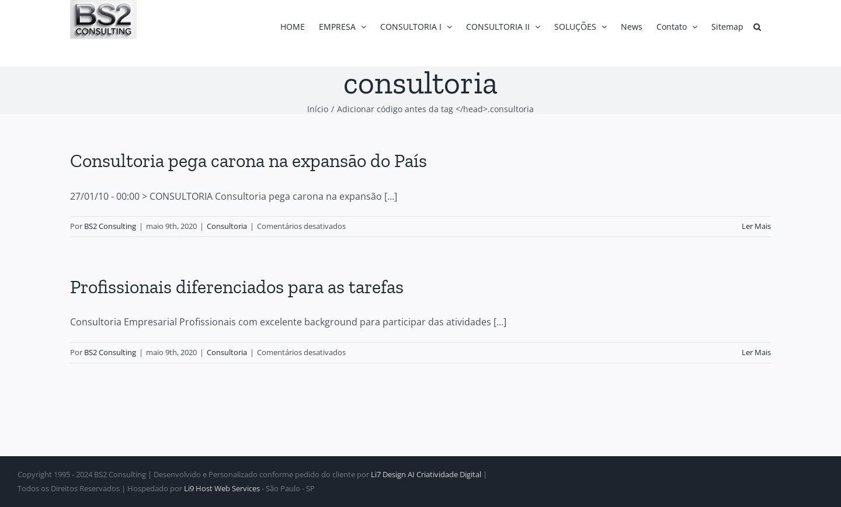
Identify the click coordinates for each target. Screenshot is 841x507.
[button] (757, 26)
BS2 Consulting (110, 226)
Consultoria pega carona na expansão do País (248, 161)
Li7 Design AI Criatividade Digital (426, 474)
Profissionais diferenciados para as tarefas (237, 287)
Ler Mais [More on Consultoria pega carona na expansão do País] (756, 226)
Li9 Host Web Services (222, 488)
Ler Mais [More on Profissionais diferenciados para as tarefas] (756, 352)
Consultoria (227, 226)
